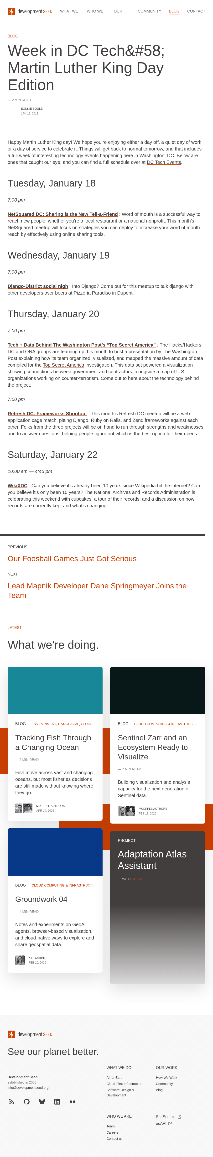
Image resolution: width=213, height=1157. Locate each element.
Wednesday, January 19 (59, 255)
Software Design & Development (120, 1092)
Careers (113, 1132)
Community (149, 11)
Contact (196, 11)
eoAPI (164, 1123)
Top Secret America (63, 365)
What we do (119, 1068)
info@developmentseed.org (28, 1088)
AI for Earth (115, 1077)
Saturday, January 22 (53, 454)
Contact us (115, 1139)
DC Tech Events (164, 162)
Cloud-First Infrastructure (125, 1084)
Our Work (166, 1068)
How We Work (166, 1077)
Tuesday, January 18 (52, 183)
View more (55, 900)
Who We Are (119, 1116)
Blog (174, 11)
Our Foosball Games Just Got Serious (72, 559)
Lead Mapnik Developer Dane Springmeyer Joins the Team (97, 591)
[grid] (106, 829)
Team (111, 1126)
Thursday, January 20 (53, 314)
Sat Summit (169, 1117)
